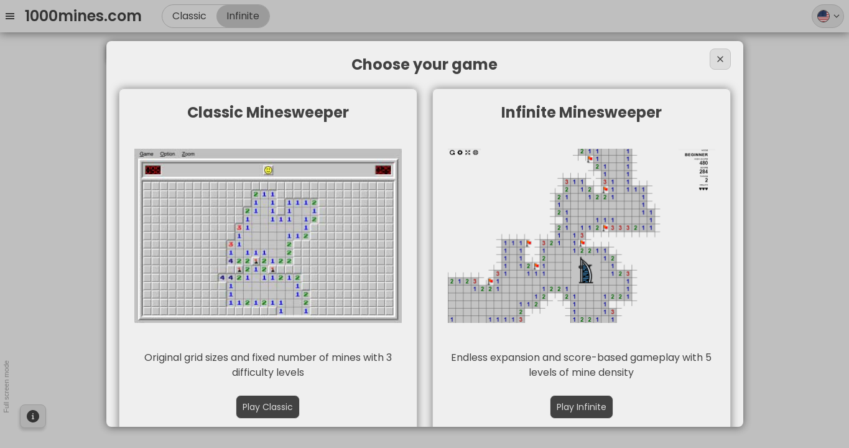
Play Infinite (581, 407)
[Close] (720, 59)
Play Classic (268, 407)
